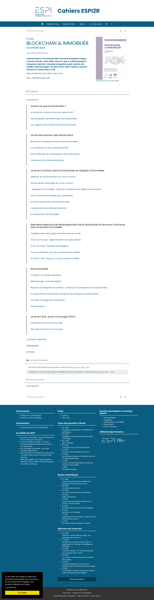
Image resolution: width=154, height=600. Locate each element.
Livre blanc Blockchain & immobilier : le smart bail (49, 367)
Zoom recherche (110, 426)
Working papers (110, 418)
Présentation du (47, 323)
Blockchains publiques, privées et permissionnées (54, 141)
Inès (71, 66)
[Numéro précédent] (120, 31)
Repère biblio (109, 424)
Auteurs (65, 415)
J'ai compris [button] (22, 593)
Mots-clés (66, 418)
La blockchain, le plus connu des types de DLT (52, 112)
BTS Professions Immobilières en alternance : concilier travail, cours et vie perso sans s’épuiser (37, 455)
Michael (42, 66)
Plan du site (67, 593)
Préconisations (38, 306)
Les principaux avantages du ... (52, 183)
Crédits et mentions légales (31, 418)
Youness (34, 61)
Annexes (31, 352)
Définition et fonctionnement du (53, 176)
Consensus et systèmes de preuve (47, 160)
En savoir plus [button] (10, 587)
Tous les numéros (77, 579)
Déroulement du (47, 329)
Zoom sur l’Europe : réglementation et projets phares (56, 239)
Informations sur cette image (107, 81)
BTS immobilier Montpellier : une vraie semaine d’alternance (34, 449)
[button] (106, 24)
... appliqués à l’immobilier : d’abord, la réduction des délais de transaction (66, 189)
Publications (69, 24)
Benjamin (77, 58)
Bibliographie (33, 345)
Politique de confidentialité (30, 415)
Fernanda (42, 64)
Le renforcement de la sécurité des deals (50, 201)
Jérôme (57, 66)
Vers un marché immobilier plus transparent (52, 195)
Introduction (32, 99)
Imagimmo (108, 420)
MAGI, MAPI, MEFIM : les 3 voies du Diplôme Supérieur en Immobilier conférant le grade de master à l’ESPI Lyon (36, 461)
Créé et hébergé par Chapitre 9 (64, 596)
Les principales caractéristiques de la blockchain (54, 118)
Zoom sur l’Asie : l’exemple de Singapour (50, 246)
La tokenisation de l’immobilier (45, 214)
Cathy (46, 69)
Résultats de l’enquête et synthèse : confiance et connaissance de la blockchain (69, 287)
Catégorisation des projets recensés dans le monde (56, 233)
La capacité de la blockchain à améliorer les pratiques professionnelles (65, 293)
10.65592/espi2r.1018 (40, 78)
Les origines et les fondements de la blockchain (53, 124)
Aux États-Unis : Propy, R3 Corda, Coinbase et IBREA (55, 258)
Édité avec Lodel (83, 596)
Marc (61, 58)
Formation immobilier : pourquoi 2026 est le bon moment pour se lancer (37, 438)
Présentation (53, 24)
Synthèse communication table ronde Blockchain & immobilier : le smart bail (61, 372)
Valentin (34, 58)
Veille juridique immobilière (114, 422)
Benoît (62, 61)
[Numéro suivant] (125, 31)
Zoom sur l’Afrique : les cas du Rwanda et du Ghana (55, 252)
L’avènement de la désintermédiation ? (49, 208)
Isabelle (78, 61)
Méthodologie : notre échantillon (46, 281)
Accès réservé (95, 596)
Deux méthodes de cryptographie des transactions (55, 154)
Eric (48, 58)
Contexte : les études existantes (46, 275)
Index (83, 24)
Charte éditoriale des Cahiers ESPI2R (34, 428)
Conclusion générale (36, 339)
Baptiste (69, 64)
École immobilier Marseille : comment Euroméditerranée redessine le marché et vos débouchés (36, 444)
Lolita (48, 61)
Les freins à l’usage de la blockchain (48, 300)
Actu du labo (96, 24)
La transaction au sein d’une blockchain (49, 147)
